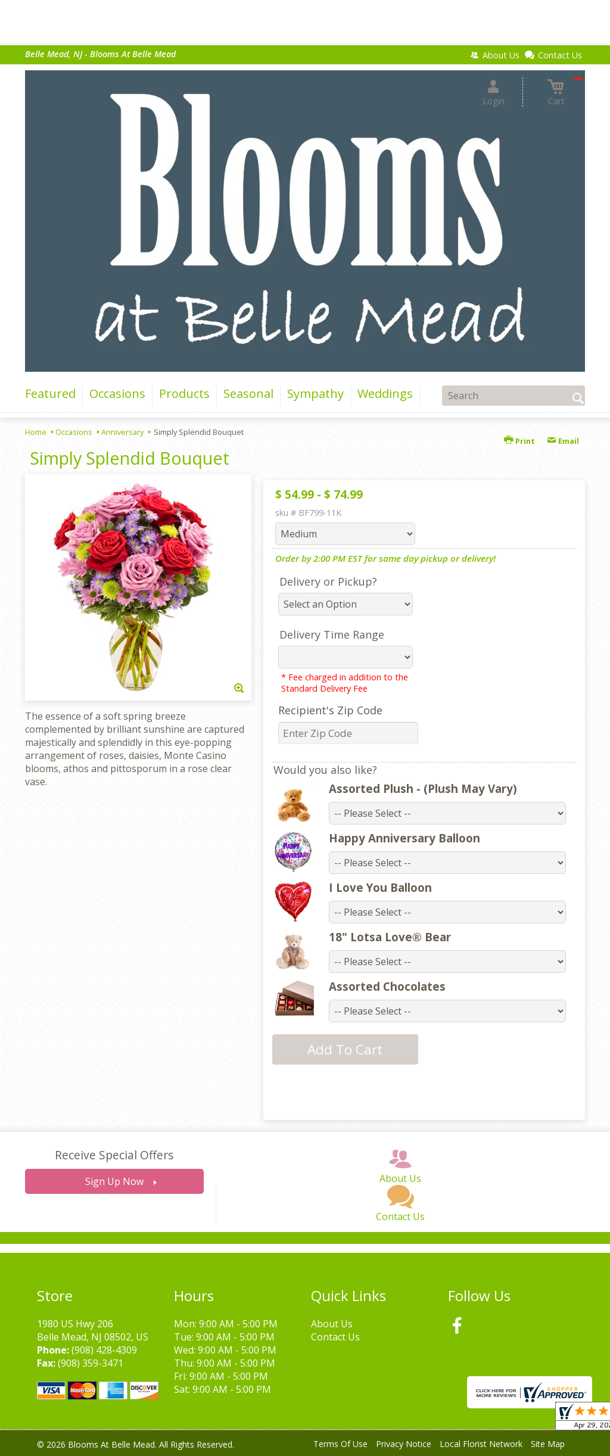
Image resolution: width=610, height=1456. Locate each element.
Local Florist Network (481, 1443)
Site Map (548, 1443)
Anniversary (122, 432)
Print (519, 440)
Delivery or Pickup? (328, 581)
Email (563, 440)
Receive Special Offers (114, 1155)
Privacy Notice (403, 1443)
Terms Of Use (340, 1443)
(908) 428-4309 (104, 1350)
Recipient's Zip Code (330, 710)
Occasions (73, 432)
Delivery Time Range (331, 634)
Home (35, 432)
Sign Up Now (114, 1181)
